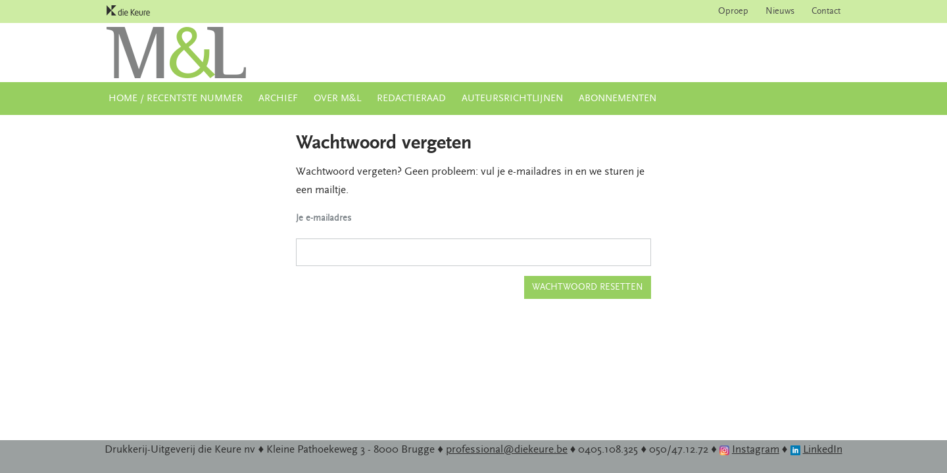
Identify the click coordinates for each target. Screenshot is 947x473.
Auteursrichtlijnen (512, 98)
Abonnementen (617, 98)
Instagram (755, 449)
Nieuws (779, 11)
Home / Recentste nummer (176, 98)
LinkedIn (822, 449)
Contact (826, 11)
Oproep (733, 11)
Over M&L (337, 98)
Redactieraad (411, 98)
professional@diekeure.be (507, 449)
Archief (278, 98)
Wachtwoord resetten (587, 287)
